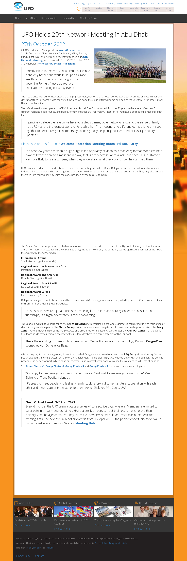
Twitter (29, 547)
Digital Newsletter (49, 18)
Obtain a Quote (156, 3)
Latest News (30, 18)
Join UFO (92, 3)
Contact (39, 555)
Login (84, 3)
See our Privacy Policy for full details (111, 543)
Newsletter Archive (88, 18)
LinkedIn (37, 547)
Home (77, 3)
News (120, 3)
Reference (169, 3)
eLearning (110, 3)
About (101, 3)
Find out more (22, 525)
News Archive (69, 18)
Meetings (128, 3)
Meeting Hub (141, 3)
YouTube (49, 547)
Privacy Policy (23, 555)
